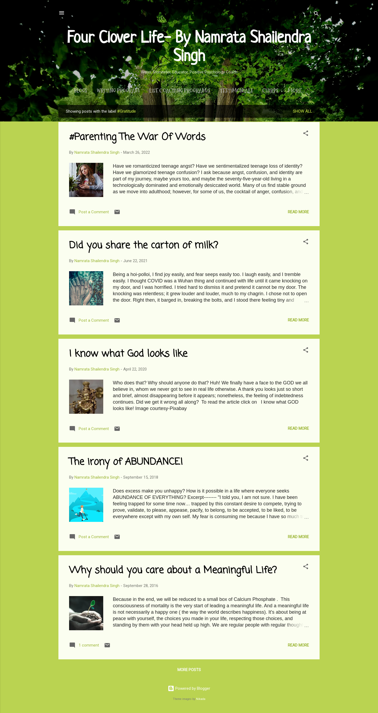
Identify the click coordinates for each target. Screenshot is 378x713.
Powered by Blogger (189, 688)
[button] (306, 135)
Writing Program (114, 90)
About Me (296, 90)
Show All (302, 112)
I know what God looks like (128, 355)
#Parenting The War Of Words (137, 138)
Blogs (76, 90)
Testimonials (232, 90)
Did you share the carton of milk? (143, 246)
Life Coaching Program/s (176, 90)
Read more (298, 213)
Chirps (267, 90)
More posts (189, 671)
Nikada (200, 699)
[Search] (316, 14)
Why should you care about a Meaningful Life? (173, 571)
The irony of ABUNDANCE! (126, 463)
